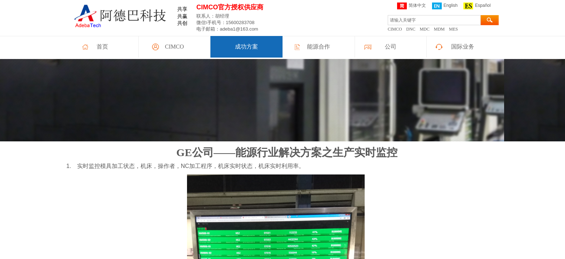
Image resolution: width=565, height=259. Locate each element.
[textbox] (434, 20)
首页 (102, 47)
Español (476, 6)
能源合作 (318, 47)
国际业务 (462, 47)
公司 (390, 47)
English (445, 6)
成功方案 (246, 47)
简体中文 (411, 6)
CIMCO (174, 47)
